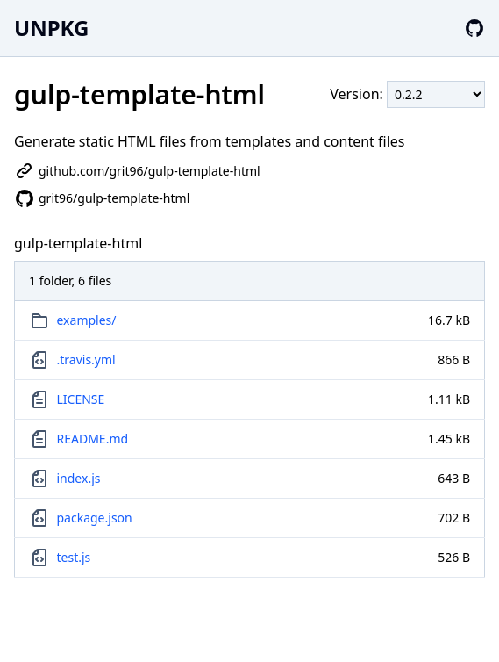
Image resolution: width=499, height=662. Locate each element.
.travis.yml (86, 359)
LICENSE (81, 399)
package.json (94, 517)
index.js (79, 478)
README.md (93, 438)
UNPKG (51, 27)
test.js (74, 557)
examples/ (87, 320)
